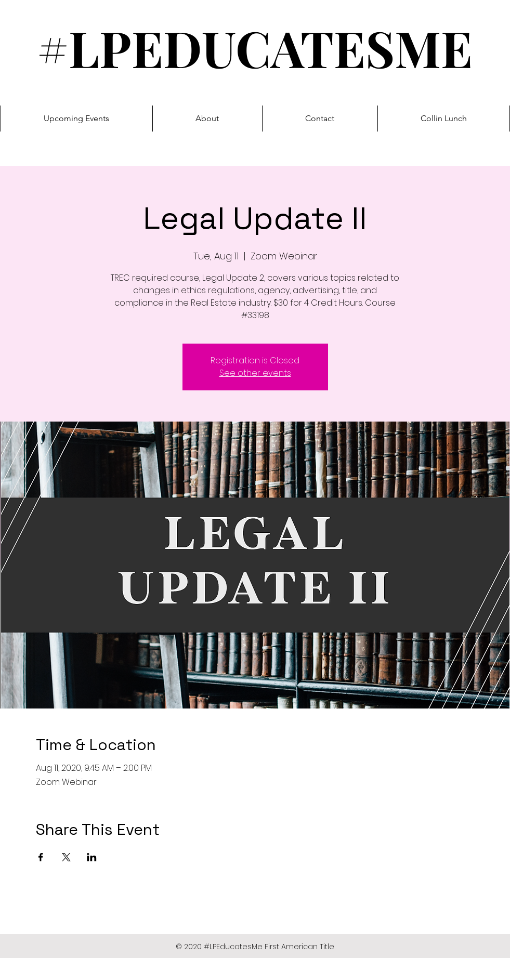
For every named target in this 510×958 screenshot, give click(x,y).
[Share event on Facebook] (41, 857)
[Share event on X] (66, 857)
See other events (255, 373)
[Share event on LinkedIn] (92, 857)
